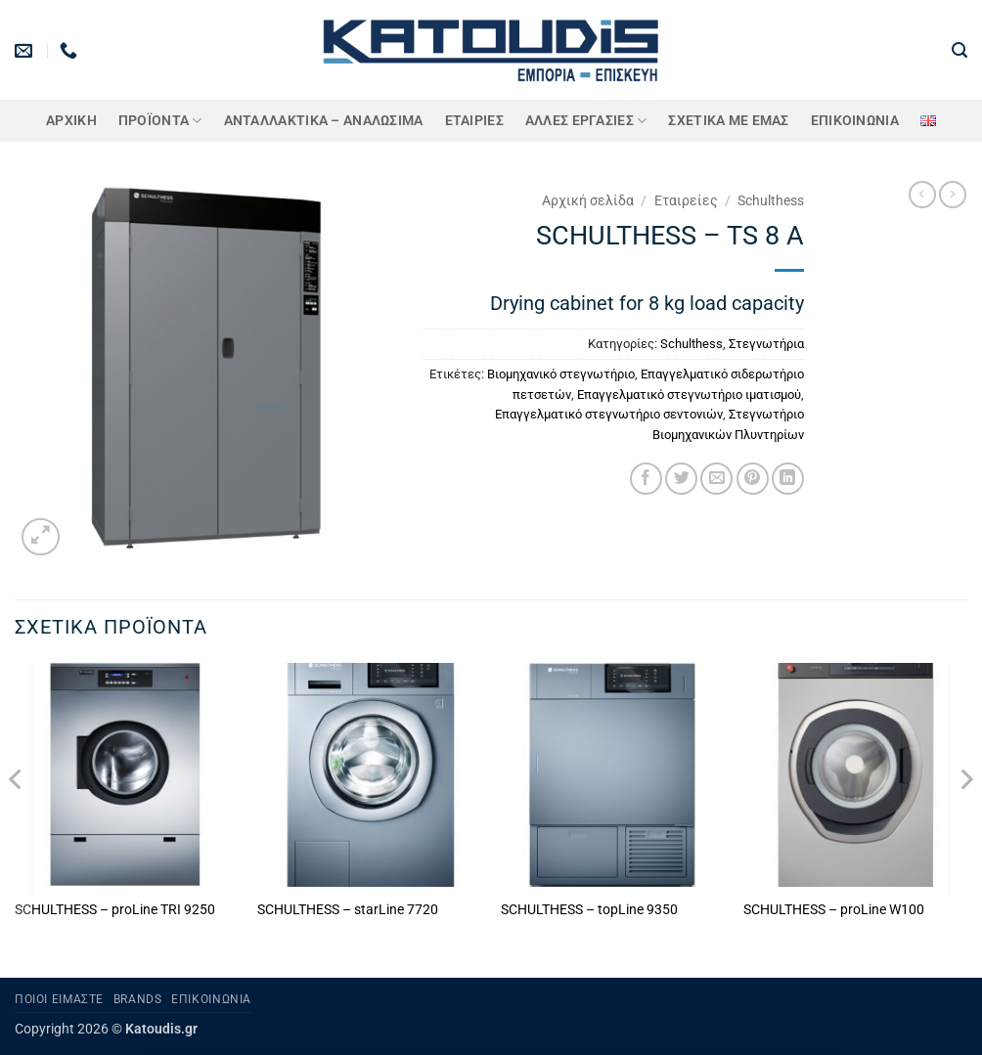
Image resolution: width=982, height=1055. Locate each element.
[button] (959, 50)
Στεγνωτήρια (766, 343)
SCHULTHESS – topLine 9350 (589, 909)
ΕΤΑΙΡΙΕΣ (474, 120)
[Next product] (922, 194)
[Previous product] (952, 194)
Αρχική (71, 120)
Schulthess (770, 200)
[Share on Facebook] (646, 478)
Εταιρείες (686, 200)
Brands (137, 999)
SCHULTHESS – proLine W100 (833, 909)
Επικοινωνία (855, 120)
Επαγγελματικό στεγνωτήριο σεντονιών (609, 414)
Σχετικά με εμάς (728, 120)
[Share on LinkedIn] (788, 478)
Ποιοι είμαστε (59, 999)
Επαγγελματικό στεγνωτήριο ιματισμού (689, 394)
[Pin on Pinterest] (752, 478)
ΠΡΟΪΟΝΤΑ (160, 120)
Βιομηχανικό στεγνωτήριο (561, 374)
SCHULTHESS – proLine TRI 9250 (115, 909)
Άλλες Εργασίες (586, 120)
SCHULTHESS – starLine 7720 (347, 909)
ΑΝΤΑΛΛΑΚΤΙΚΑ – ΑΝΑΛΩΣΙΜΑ (324, 120)
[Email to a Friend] (716, 478)
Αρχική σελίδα (588, 200)
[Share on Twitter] (681, 478)
